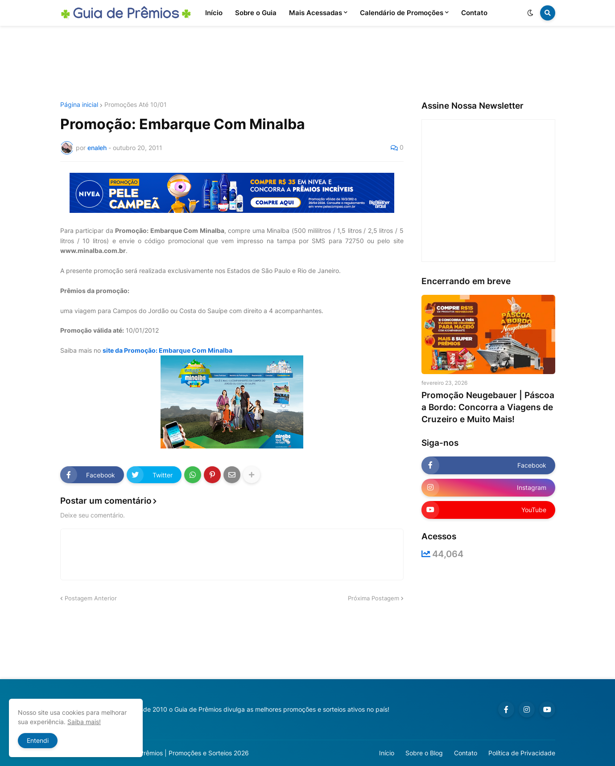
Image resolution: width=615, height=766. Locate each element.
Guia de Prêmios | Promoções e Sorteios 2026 (182, 753)
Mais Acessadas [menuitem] (315, 12)
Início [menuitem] (214, 12)
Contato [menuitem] (474, 12)
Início (386, 753)
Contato (465, 753)
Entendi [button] (38, 740)
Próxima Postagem (373, 598)
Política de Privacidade (521, 753)
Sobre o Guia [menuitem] (256, 12)
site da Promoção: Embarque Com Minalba (167, 350)
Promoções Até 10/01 (135, 105)
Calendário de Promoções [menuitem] (401, 12)
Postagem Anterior (91, 598)
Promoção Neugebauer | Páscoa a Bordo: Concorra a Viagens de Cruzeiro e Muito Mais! (487, 407)
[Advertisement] (307, 64)
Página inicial (79, 105)
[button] (530, 12)
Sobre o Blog (424, 753)
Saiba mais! (84, 721)
